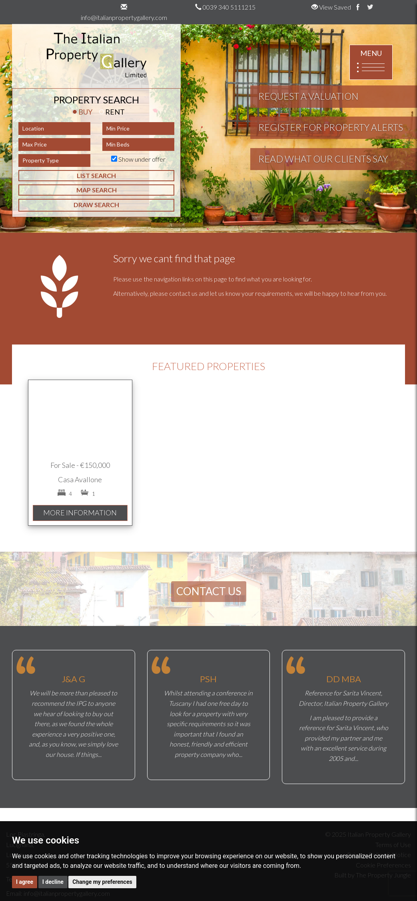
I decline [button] (53, 882)
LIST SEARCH (96, 175)
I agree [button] (24, 882)
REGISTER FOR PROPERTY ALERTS (330, 127)
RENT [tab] (112, 111)
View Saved (331, 7)
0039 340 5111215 (225, 7)
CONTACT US (208, 591)
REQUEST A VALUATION (308, 96)
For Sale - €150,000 (80, 465)
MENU (371, 62)
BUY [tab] (82, 111)
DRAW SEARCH (96, 204)
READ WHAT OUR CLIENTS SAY (323, 158)
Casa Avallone (80, 479)
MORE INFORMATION (80, 512)
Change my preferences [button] (102, 882)
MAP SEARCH (96, 190)
